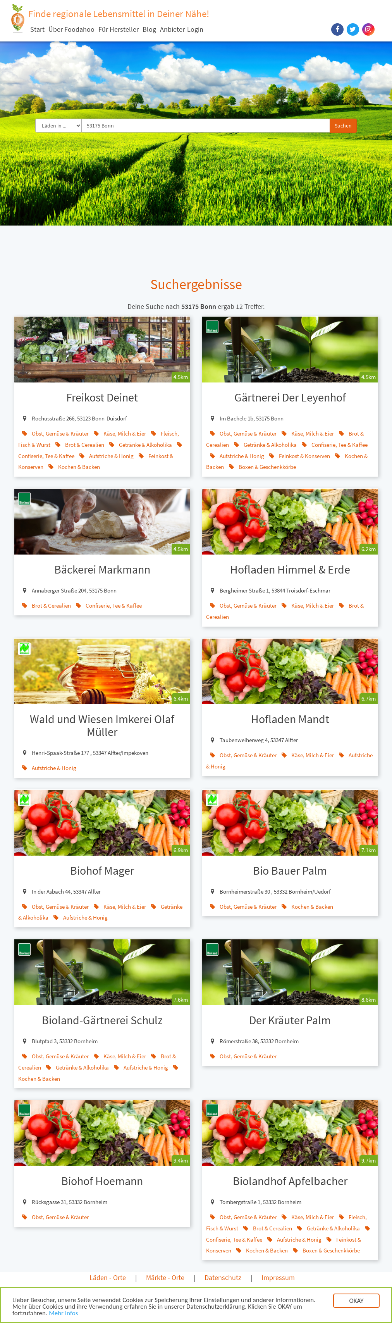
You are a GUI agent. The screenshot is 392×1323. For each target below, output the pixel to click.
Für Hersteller (118, 29)
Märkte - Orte (165, 1277)
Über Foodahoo (71, 29)
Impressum (278, 1277)
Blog (149, 29)
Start (37, 29)
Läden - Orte (107, 1277)
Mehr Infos (63, 1313)
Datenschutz (223, 1277)
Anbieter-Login (181, 29)
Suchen (343, 125)
